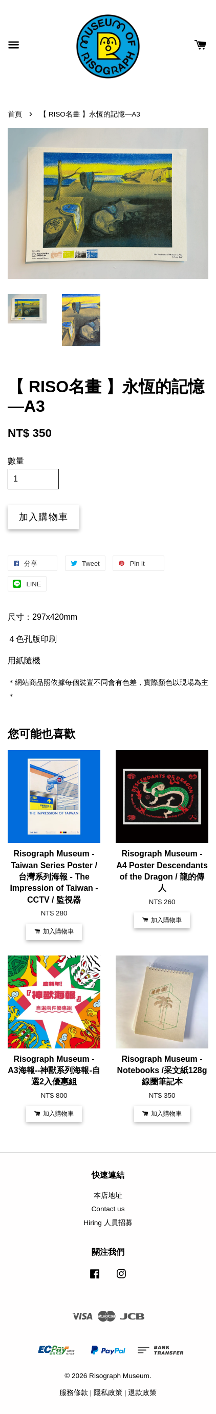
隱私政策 (108, 1393)
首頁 (15, 114)
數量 (16, 460)
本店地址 (108, 1195)
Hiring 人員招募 (107, 1223)
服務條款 (73, 1393)
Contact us (108, 1209)
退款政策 (142, 1393)
